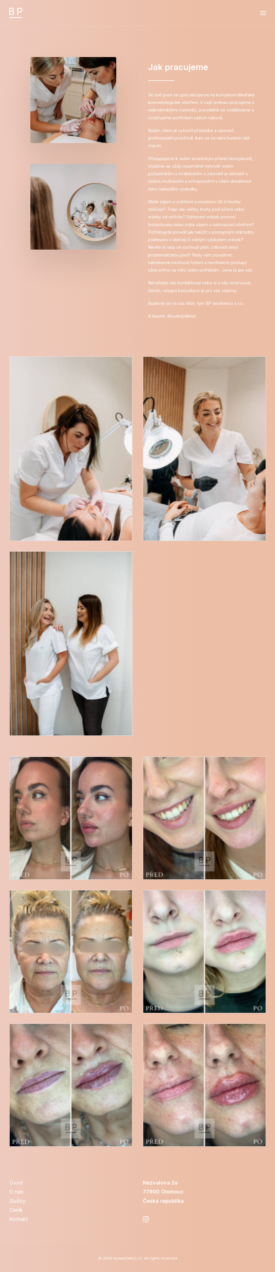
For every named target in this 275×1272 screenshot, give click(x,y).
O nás (16, 1192)
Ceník (16, 1210)
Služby (17, 1201)
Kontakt (18, 1219)
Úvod (16, 1183)
